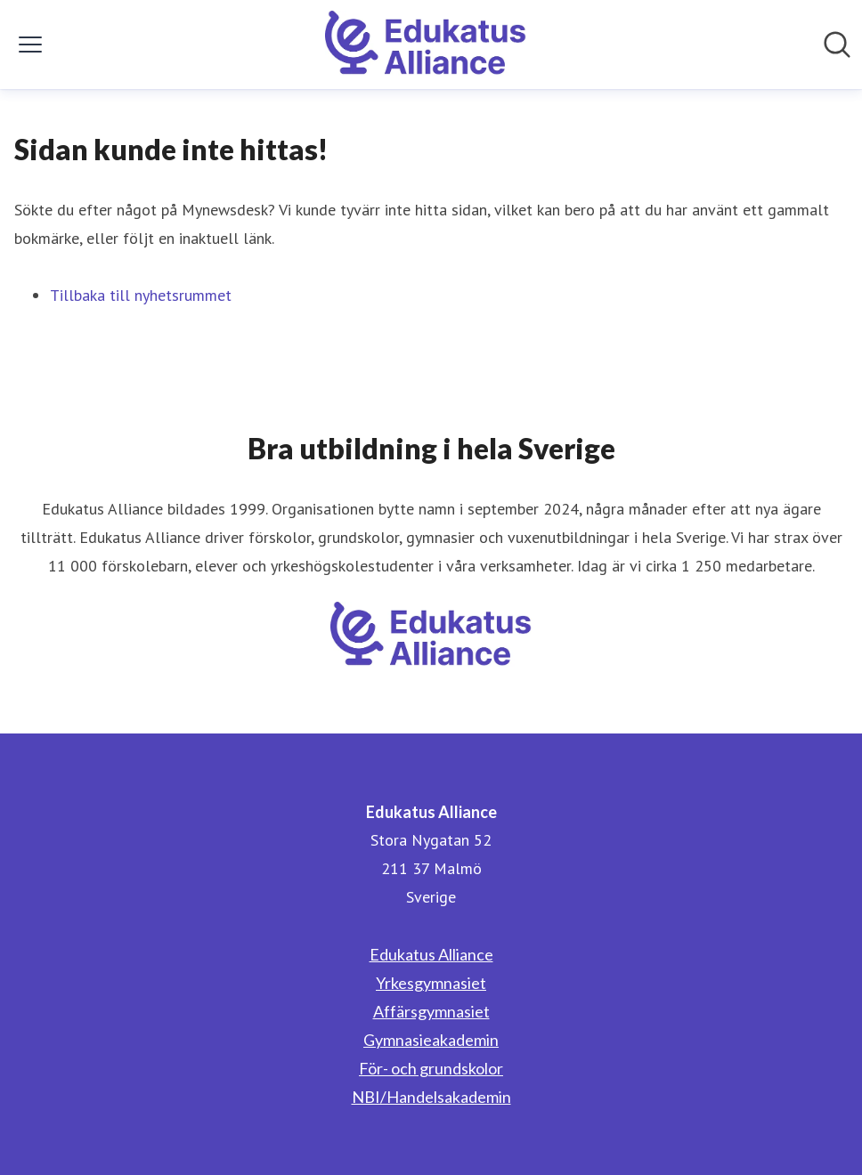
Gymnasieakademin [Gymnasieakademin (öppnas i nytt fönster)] (431, 1039)
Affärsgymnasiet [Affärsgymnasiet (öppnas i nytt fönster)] (431, 1011)
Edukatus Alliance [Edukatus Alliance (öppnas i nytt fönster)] (431, 954)
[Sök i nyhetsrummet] (837, 44)
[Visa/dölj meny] (30, 44)
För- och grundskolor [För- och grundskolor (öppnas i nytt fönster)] (431, 1068)
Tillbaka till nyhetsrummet (141, 295)
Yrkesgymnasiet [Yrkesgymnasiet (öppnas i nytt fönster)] (431, 983)
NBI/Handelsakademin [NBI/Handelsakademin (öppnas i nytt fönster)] (431, 1096)
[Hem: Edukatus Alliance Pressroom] (426, 44)
